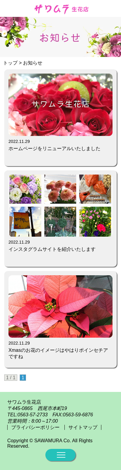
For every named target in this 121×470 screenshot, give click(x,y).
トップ (10, 62)
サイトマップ (82, 427)
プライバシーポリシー (36, 427)
